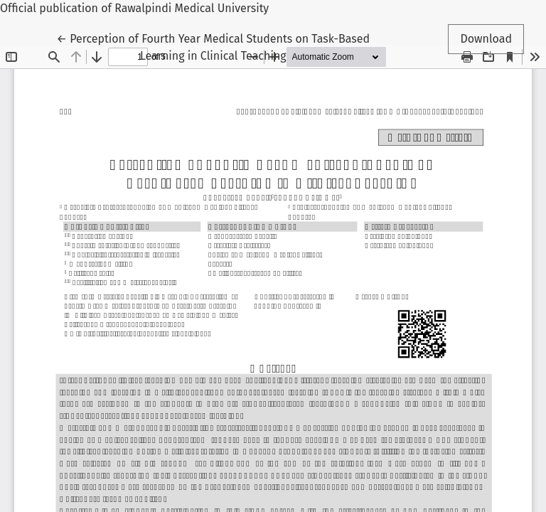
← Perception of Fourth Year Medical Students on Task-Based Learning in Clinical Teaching (213, 46)
